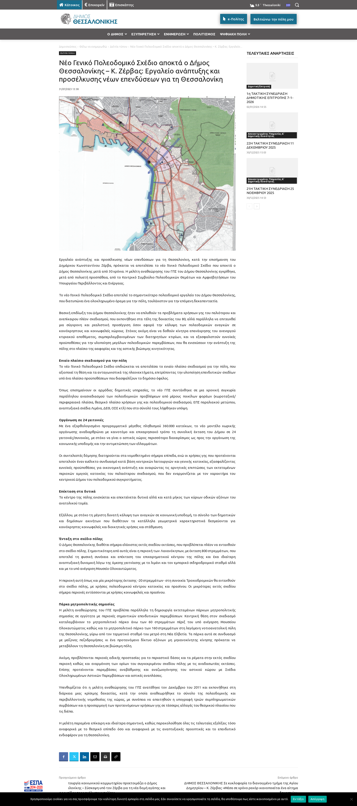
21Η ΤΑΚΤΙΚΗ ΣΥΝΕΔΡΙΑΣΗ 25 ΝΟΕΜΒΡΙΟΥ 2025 (270, 191)
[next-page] (257, 206)
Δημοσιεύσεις (67, 46)
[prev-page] (249, 206)
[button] (297, 5)
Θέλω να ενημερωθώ (93, 46)
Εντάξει (298, 799)
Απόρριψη (317, 799)
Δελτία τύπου (118, 46)
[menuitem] (288, 5)
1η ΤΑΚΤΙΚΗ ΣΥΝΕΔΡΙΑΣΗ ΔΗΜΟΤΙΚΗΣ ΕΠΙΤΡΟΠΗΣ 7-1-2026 (270, 98)
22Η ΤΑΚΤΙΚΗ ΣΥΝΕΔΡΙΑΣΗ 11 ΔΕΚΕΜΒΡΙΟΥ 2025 (270, 145)
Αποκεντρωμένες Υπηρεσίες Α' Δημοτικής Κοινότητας (266, 135)
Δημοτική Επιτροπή (259, 86)
